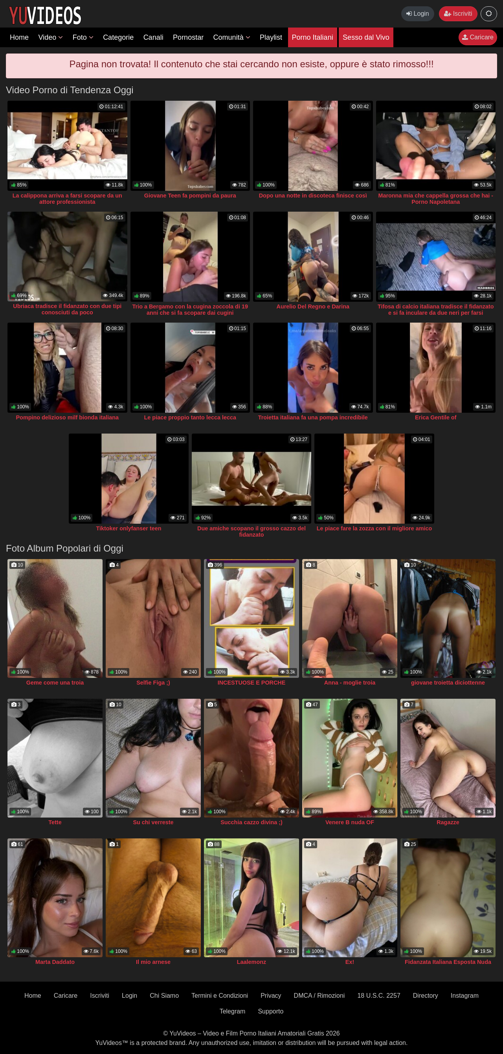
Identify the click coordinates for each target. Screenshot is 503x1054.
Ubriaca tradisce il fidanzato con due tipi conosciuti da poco (67, 309)
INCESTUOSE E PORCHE (252, 682)
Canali (153, 37)
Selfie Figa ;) (153, 682)
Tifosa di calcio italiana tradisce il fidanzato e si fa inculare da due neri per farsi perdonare (436, 312)
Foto (83, 37)
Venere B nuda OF (349, 822)
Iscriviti (458, 13)
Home (19, 37)
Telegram (233, 1011)
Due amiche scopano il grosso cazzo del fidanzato (251, 531)
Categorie (118, 37)
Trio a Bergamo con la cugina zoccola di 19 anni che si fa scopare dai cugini (190, 309)
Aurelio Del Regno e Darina (312, 306)
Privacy (271, 995)
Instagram (465, 995)
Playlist (271, 37)
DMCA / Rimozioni (319, 995)
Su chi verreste (153, 822)
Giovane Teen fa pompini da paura (190, 195)
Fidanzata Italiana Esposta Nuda (448, 962)
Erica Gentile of (436, 417)
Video (50, 37)
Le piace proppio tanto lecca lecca (190, 417)
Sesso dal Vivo (366, 37)
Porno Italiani (312, 37)
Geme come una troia (55, 682)
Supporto (270, 1011)
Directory (425, 995)
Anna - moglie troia (349, 682)
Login (417, 13)
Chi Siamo (164, 995)
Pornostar (188, 37)
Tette (54, 822)
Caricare (478, 37)
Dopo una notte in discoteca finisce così (313, 195)
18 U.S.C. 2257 (378, 995)
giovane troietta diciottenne (448, 682)
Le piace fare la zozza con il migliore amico (374, 528)
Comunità (231, 37)
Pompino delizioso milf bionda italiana (67, 417)
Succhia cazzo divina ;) (251, 822)
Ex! (349, 962)
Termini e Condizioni (219, 995)
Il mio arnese (153, 962)
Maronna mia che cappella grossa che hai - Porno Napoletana (435, 198)
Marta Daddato (55, 962)
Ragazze (448, 822)
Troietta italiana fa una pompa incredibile (313, 417)
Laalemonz (251, 962)
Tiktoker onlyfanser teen (128, 528)
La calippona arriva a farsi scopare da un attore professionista (67, 198)
